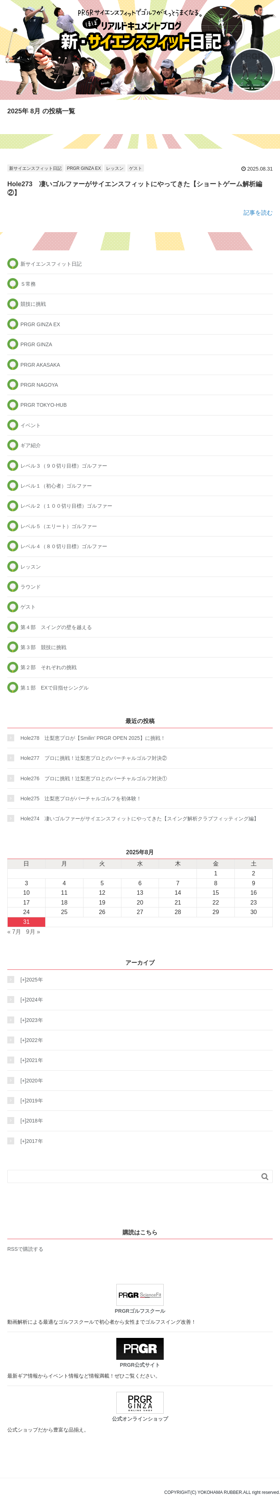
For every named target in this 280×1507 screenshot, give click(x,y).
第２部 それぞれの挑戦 (48, 667)
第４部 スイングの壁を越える (56, 627)
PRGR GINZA (36, 344)
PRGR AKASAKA (40, 365)
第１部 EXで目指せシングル (54, 688)
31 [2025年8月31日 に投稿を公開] (26, 922)
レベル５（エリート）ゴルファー (58, 526)
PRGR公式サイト (140, 1353)
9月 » (33, 932)
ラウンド (30, 587)
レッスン (115, 168)
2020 (29, 1081)
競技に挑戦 (33, 304)
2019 (29, 1101)
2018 (29, 1121)
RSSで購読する (25, 1249)
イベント (30, 425)
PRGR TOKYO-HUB (43, 405)
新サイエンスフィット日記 (35, 168)
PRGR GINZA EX (84, 168)
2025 (29, 980)
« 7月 (14, 932)
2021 (29, 1060)
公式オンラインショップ (140, 1407)
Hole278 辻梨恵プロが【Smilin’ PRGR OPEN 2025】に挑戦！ (93, 738)
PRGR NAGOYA (39, 385)
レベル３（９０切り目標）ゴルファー (63, 466)
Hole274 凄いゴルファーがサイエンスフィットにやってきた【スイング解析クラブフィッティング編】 (139, 818)
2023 (29, 1020)
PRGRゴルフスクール (140, 1299)
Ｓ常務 (28, 284)
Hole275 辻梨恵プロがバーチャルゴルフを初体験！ (80, 798)
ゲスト (135, 168)
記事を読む (258, 213)
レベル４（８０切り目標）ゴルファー (63, 546)
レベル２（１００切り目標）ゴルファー (66, 506)
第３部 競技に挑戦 (43, 647)
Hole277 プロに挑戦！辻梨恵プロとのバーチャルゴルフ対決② (93, 758)
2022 (29, 1040)
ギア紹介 (30, 445)
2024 (29, 1000)
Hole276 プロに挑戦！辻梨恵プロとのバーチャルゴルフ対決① (93, 778)
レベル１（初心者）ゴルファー (56, 486)
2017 (29, 1141)
